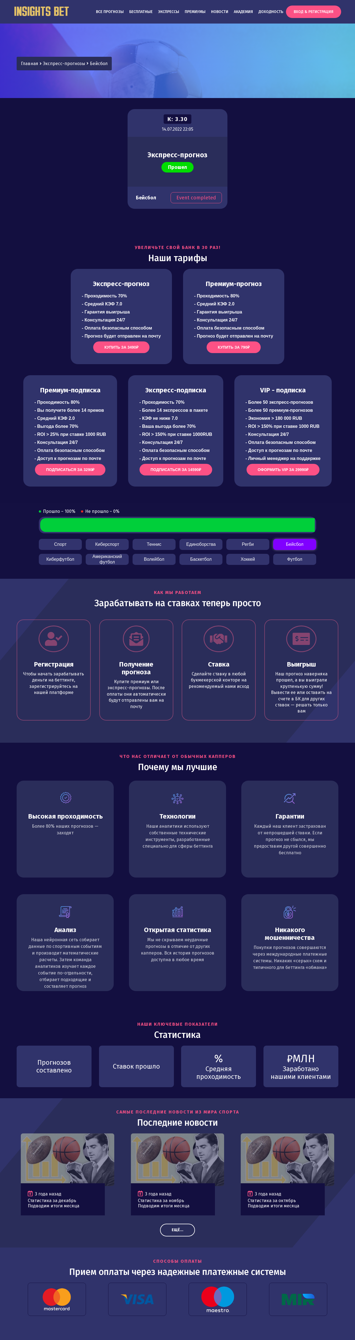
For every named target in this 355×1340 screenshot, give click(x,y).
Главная (29, 63)
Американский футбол (107, 559)
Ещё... (177, 1230)
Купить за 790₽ (233, 347)
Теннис (154, 544)
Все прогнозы (110, 11)
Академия (243, 11)
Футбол (294, 559)
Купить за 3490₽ (121, 347)
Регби (248, 544)
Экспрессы (168, 11)
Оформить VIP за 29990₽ (283, 469)
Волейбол (154, 559)
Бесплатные (141, 11)
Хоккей (248, 559)
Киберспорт (107, 544)
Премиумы (195, 11)
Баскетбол (201, 559)
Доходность (270, 11)
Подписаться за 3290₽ (70, 469)
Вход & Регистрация (313, 11)
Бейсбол (99, 63)
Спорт (60, 544)
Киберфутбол (60, 559)
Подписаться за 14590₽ (176, 469)
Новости (219, 11)
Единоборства (200, 544)
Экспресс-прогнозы (64, 63)
